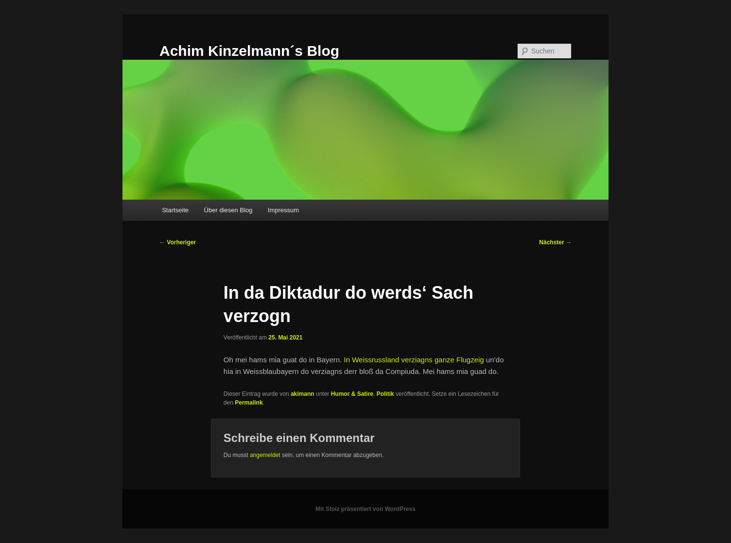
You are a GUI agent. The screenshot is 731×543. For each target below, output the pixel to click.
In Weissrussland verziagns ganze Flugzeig (414, 360)
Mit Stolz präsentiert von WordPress (365, 509)
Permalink (248, 402)
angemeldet (265, 455)
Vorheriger (177, 242)
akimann (302, 393)
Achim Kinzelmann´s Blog (249, 51)
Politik (385, 393)
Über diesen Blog (228, 210)
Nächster (555, 242)
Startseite (175, 210)
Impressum (283, 210)
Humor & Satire (352, 393)
